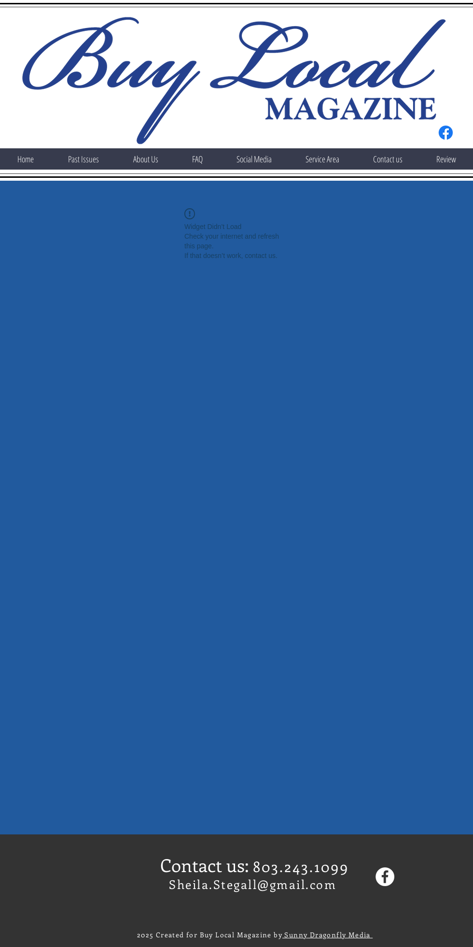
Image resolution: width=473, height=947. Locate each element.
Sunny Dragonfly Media (327, 934)
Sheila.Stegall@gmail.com (252, 884)
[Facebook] (445, 132)
